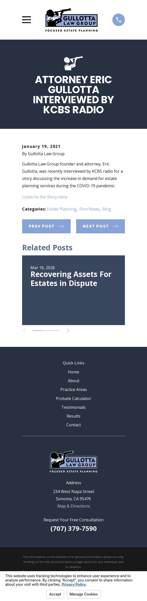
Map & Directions (73, 506)
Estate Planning (61, 209)
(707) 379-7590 (74, 528)
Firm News (89, 209)
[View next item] (68, 330)
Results (73, 416)
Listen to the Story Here (44, 197)
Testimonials (73, 407)
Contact (73, 425)
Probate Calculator (73, 398)
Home (73, 372)
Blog (106, 209)
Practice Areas (73, 389)
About (73, 380)
